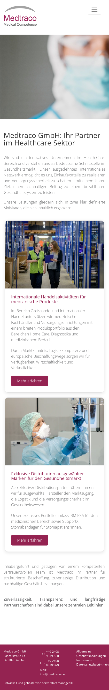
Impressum (84, 660)
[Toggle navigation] (94, 10)
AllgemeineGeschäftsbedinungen (91, 653)
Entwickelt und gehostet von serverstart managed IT (39, 683)
